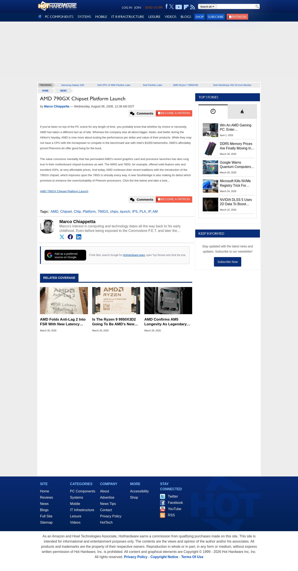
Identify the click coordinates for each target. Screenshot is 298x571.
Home (44, 491)
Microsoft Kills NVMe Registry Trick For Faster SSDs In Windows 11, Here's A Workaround (236, 183)
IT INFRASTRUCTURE (127, 17)
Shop (199, 17)
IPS (135, 211)
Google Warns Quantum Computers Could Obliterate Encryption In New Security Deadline (235, 165)
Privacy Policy (110, 516)
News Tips (108, 504)
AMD (54, 211)
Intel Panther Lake (152, 85)
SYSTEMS (84, 17)
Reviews (46, 497)
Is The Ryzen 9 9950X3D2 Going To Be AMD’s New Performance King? (114, 322)
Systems (76, 497)
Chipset (66, 211)
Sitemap (46, 522)
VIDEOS (170, 17)
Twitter (173, 496)
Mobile (75, 504)
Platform (89, 211)
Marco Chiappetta (77, 221)
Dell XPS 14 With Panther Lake (113, 85)
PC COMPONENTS (59, 17)
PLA (143, 211)
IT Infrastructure (82, 510)
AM (155, 211)
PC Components (82, 491)
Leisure (75, 516)
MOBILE (101, 17)
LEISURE (154, 17)
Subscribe (216, 17)
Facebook (175, 502)
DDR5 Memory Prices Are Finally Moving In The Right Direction (236, 146)
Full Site (46, 516)
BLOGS (186, 17)
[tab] (213, 111)
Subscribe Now (227, 262)
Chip (77, 211)
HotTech (106, 522)
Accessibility (139, 491)
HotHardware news (134, 255)
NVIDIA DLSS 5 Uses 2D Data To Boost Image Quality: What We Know (236, 202)
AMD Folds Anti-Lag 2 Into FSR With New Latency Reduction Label (63, 322)
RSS (171, 515)
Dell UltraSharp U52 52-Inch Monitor (232, 85)
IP (149, 211)
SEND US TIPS (154, 7)
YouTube (174, 509)
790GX (102, 211)
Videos (75, 522)
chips (114, 211)
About (104, 491)
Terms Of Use (192, 557)
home (45, 91)
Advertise (107, 497)
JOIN (137, 7)
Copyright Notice (164, 557)
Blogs (44, 510)
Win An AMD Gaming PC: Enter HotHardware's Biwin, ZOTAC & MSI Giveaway (236, 127)
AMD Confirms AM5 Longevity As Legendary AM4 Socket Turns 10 (165, 322)
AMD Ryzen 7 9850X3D (185, 85)
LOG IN (127, 7)
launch (125, 211)
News (63, 91)
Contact (106, 510)
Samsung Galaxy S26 (72, 85)
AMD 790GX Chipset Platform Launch (64, 191)
